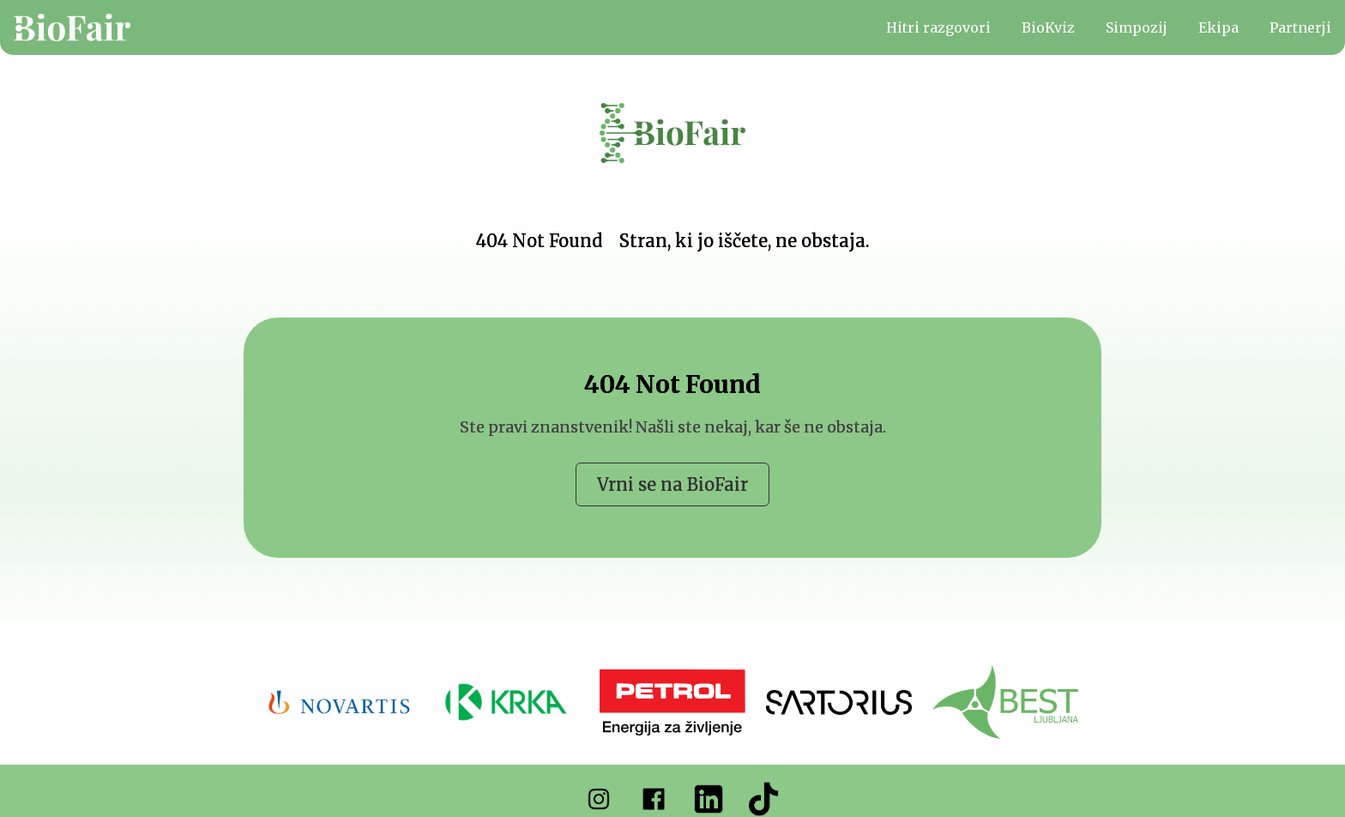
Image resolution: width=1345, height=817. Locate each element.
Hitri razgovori (938, 27)
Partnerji (1300, 27)
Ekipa (1218, 27)
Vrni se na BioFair (672, 484)
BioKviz (1048, 27)
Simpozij (1136, 27)
